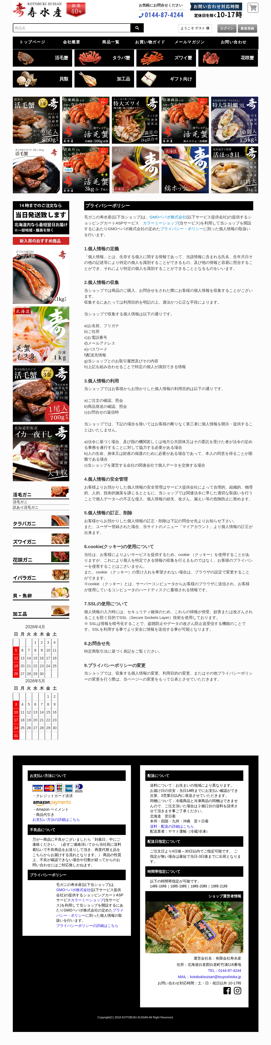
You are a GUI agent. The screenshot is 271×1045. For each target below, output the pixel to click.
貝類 (63, 79)
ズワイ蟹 (183, 57)
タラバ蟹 (121, 57)
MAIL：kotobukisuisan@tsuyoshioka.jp (209, 977)
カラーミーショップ (160, 223)
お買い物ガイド (150, 42)
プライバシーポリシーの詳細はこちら (87, 926)
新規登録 (247, 28)
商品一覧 (110, 42)
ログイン (227, 28)
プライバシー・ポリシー (181, 229)
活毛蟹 (61, 57)
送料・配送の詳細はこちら (172, 826)
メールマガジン (190, 42)
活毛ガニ (20, 502)
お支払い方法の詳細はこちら (56, 819)
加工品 (123, 79)
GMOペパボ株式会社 (167, 217)
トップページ (32, 42)
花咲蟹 (247, 57)
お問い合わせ (234, 42)
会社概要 (71, 42)
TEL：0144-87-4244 (224, 970)
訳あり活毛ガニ (25, 507)
